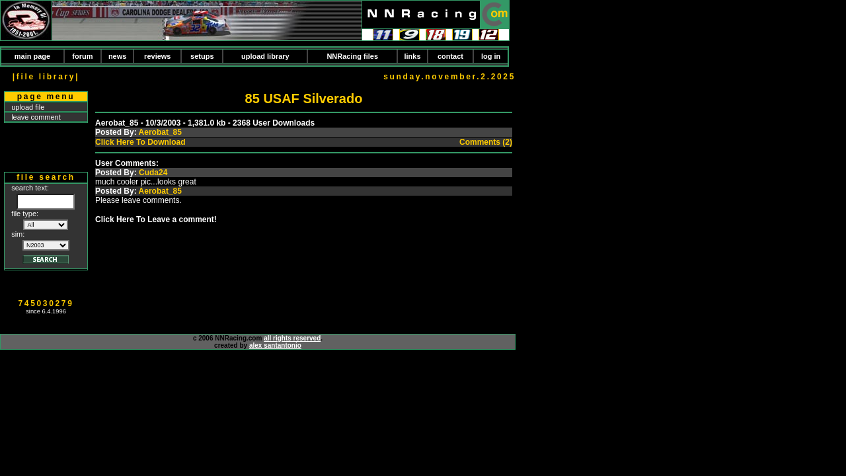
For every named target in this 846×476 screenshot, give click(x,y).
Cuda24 (153, 172)
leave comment (36, 117)
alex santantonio (275, 345)
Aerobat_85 (160, 132)
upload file (27, 107)
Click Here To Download (140, 142)
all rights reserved (292, 338)
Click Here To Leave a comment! (156, 219)
